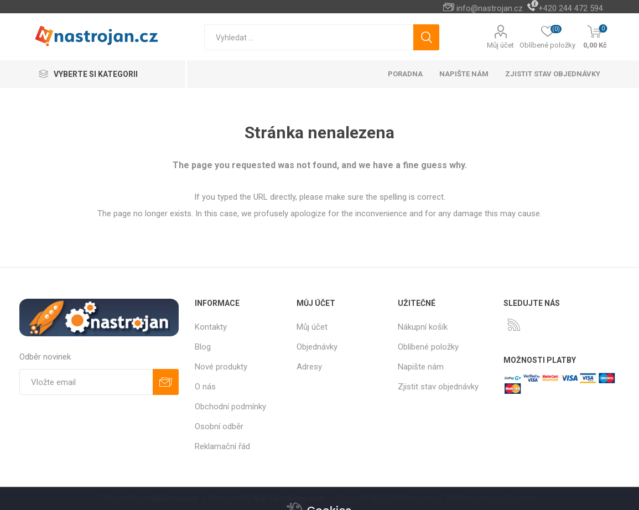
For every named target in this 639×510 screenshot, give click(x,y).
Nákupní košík (423, 327)
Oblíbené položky (428, 347)
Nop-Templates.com (288, 498)
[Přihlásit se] (86, 382)
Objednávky (317, 347)
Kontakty (211, 327)
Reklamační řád (222, 446)
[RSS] (514, 325)
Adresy (309, 367)
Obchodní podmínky (230, 407)
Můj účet (500, 45)
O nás (205, 387)
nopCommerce (171, 498)
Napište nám (421, 367)
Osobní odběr (219, 426)
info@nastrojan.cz (489, 8)
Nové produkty (221, 367)
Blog (203, 347)
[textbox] (308, 37)
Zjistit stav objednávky (552, 74)
